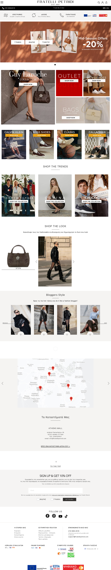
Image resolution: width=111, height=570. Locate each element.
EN (108, 8)
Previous (37, 261)
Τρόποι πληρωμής (44, 537)
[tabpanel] (55, 42)
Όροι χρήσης (43, 539)
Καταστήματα (19, 535)
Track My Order (58, 8)
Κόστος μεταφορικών (46, 535)
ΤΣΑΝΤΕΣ (46, 42)
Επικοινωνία (18, 537)
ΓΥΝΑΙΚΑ (18, 42)
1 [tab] (55, 65)
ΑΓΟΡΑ (18, 268)
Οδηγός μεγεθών (44, 531)
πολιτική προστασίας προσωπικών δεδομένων (65, 495)
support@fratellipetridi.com (78, 537)
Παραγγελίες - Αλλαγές (46, 533)
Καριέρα (17, 531)
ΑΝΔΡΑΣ (32, 42)
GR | (105, 8)
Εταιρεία (17, 533)
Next (73, 261)
